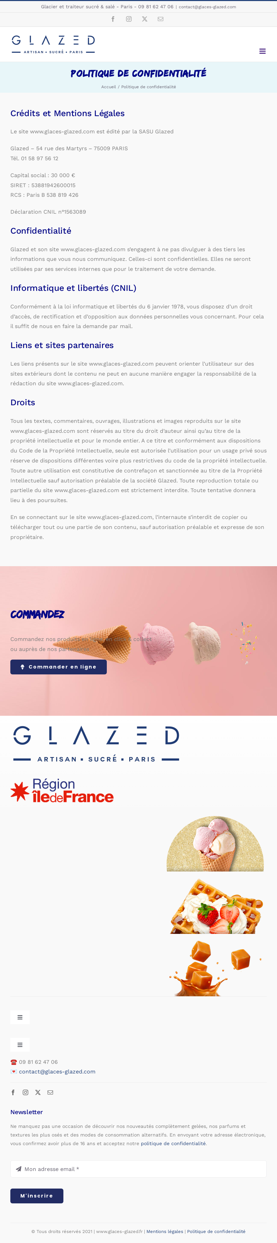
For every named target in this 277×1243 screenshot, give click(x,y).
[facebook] (13, 1092)
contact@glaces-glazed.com (207, 6)
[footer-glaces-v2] (215, 818)
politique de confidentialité (173, 1143)
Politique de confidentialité (216, 1231)
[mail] (50, 1092)
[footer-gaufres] (215, 881)
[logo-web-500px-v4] (96, 725)
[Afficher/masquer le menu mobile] (263, 51)
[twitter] (38, 1092)
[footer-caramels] (215, 943)
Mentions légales (164, 1231)
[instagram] (25, 1092)
